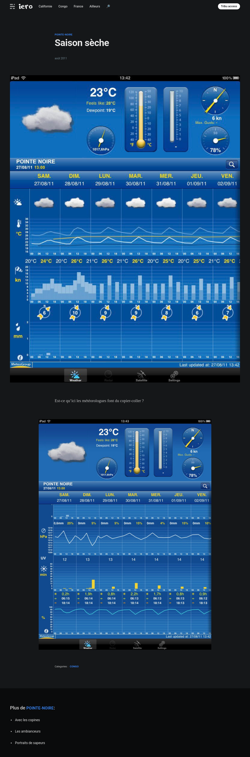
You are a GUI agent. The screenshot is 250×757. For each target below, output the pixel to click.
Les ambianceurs (28, 731)
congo (74, 666)
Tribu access (229, 6)
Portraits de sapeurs (30, 743)
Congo (63, 6)
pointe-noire (63, 34)
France (78, 6)
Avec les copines (27, 720)
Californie (45, 6)
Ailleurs (94, 6)
